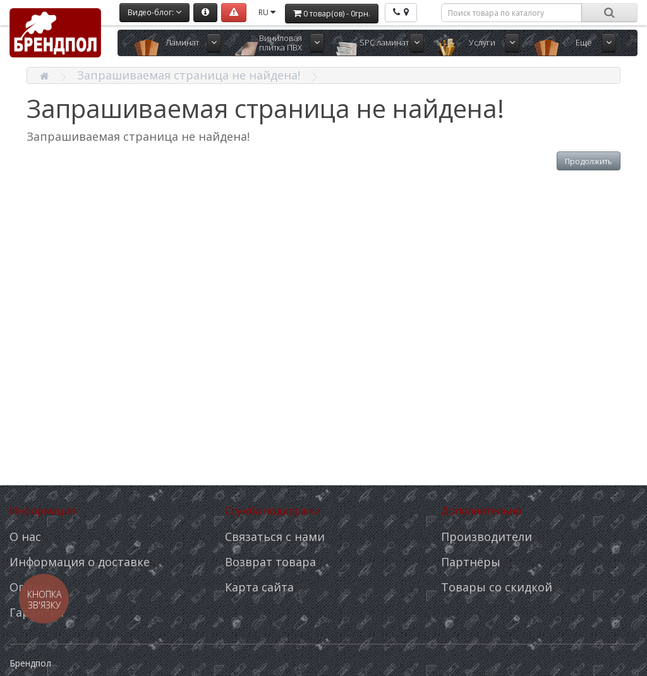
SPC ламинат (384, 42)
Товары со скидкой (496, 587)
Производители (486, 536)
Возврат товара (270, 561)
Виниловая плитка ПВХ (280, 42)
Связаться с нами (275, 536)
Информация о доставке (79, 561)
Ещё (584, 42)
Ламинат (182, 42)
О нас (25, 536)
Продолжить (588, 161)
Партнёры (470, 561)
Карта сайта (259, 587)
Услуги (482, 42)
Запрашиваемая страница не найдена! (188, 75)
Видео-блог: (154, 12)
